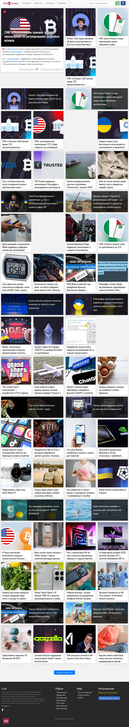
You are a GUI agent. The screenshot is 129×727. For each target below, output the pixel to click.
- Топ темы (60, 703)
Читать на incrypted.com (27, 69)
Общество (38, 3)
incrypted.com (9, 49)
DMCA (80, 698)
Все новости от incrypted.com (51, 69)
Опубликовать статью (109, 698)
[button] (123, 3)
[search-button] (117, 3)
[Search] (104, 3)
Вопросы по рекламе (107, 692)
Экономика (62, 3)
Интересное (50, 3)
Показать (6, 706)
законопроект (17, 51)
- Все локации (61, 708)
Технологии (26, 3)
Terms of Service (85, 692)
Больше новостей (64, 672)
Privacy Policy (83, 695)
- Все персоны (61, 706)
